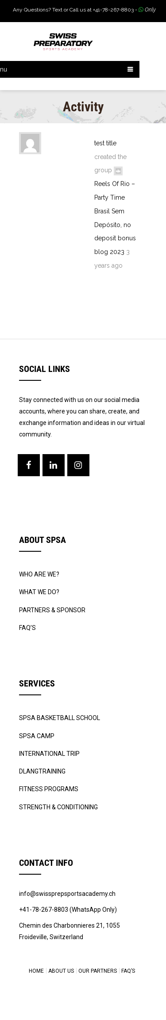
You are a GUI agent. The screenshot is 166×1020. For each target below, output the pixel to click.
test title (105, 143)
